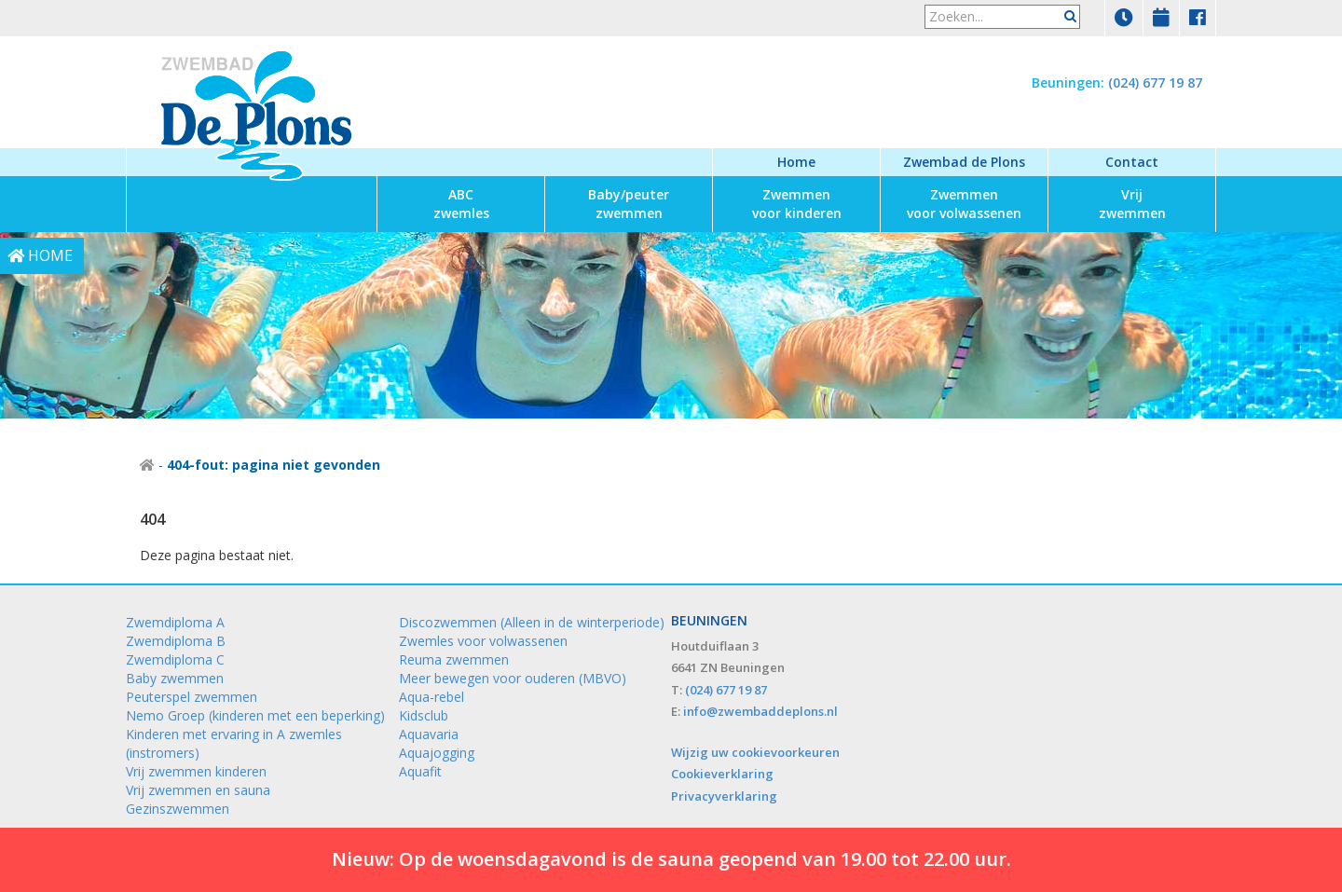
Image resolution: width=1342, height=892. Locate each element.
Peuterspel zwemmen (191, 697)
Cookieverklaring (722, 773)
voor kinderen (797, 203)
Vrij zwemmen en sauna (198, 790)
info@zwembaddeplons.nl (760, 711)
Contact (1131, 162)
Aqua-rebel (431, 697)
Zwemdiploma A (175, 622)
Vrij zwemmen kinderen (196, 771)
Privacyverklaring (724, 796)
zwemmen (628, 203)
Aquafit (420, 771)
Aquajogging (436, 753)
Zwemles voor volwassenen (483, 641)
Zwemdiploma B (176, 641)
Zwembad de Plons (964, 162)
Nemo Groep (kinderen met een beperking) (255, 715)
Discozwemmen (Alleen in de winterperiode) (531, 622)
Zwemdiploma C (175, 659)
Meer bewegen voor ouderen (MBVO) (512, 678)
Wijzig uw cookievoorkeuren (755, 752)
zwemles (461, 203)
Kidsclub (423, 715)
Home (796, 162)
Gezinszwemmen (177, 808)
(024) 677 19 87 (1155, 82)
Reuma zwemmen (454, 659)
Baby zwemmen (175, 678)
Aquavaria (429, 734)
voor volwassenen (964, 203)
